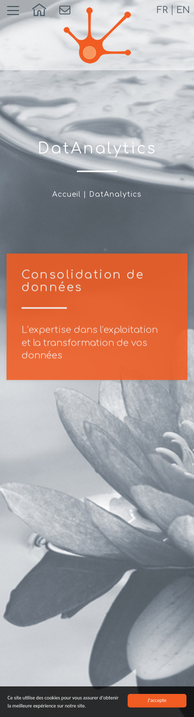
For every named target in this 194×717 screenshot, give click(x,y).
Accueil (66, 194)
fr (162, 10)
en (183, 10)
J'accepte (156, 700)
